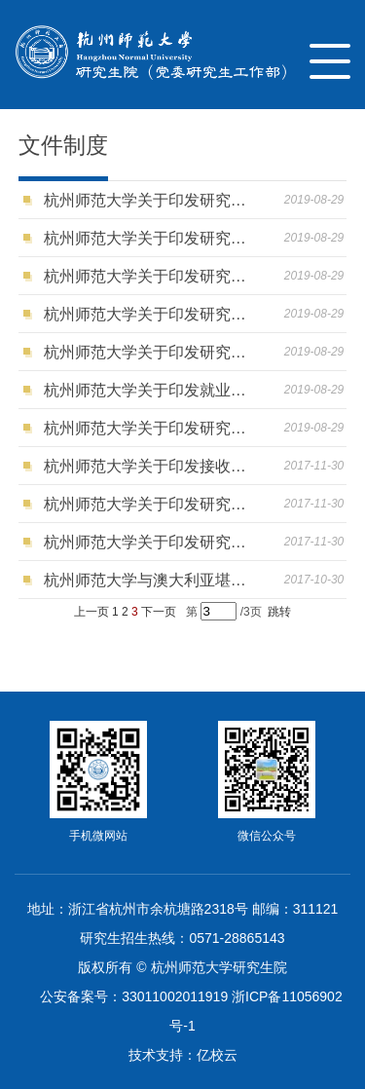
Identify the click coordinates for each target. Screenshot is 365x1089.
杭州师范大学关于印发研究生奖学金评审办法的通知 (150, 352)
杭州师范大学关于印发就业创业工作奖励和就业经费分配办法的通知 (150, 390)
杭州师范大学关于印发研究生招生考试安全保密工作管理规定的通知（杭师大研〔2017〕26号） (150, 504)
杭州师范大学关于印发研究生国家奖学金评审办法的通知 (150, 314)
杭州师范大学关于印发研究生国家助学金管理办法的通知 (150, 276)
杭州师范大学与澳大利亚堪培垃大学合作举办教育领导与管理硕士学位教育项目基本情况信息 (150, 580)
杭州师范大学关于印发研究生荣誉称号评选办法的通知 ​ (150, 238)
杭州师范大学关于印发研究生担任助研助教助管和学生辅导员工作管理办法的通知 (150, 200)
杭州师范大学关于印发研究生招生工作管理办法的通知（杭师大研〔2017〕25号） (150, 542)
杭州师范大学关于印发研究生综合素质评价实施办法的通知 (150, 428)
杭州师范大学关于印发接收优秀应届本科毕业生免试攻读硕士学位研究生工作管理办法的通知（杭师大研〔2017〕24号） (150, 466)
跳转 (279, 612)
